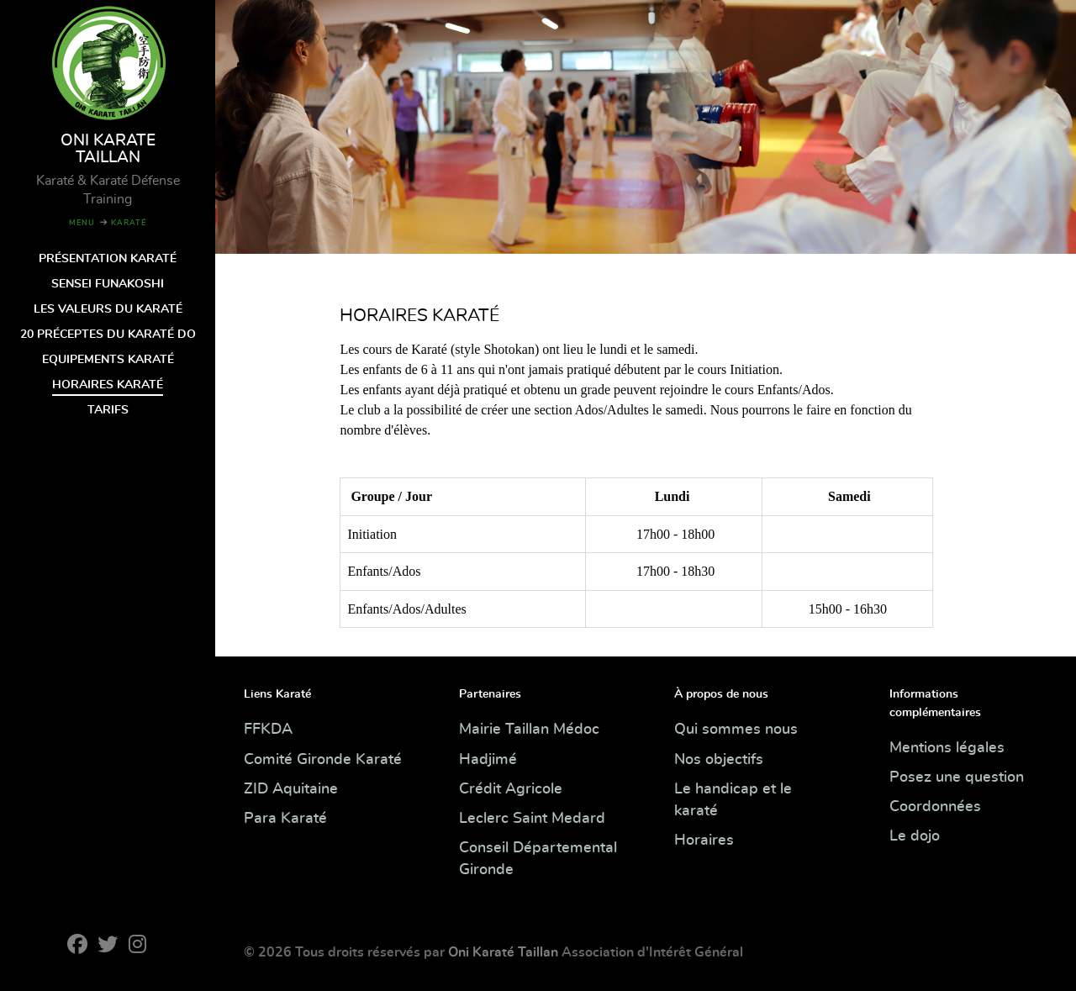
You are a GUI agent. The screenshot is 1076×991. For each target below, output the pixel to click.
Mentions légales (947, 748)
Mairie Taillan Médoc (529, 729)
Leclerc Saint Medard (532, 818)
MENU (82, 223)
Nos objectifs (718, 759)
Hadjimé (488, 759)
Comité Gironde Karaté (323, 759)
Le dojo (914, 836)
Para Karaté (285, 818)
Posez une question (956, 777)
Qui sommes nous (736, 729)
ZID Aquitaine (291, 789)
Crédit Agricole (510, 789)
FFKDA (268, 729)
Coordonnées (935, 806)
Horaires (704, 840)
